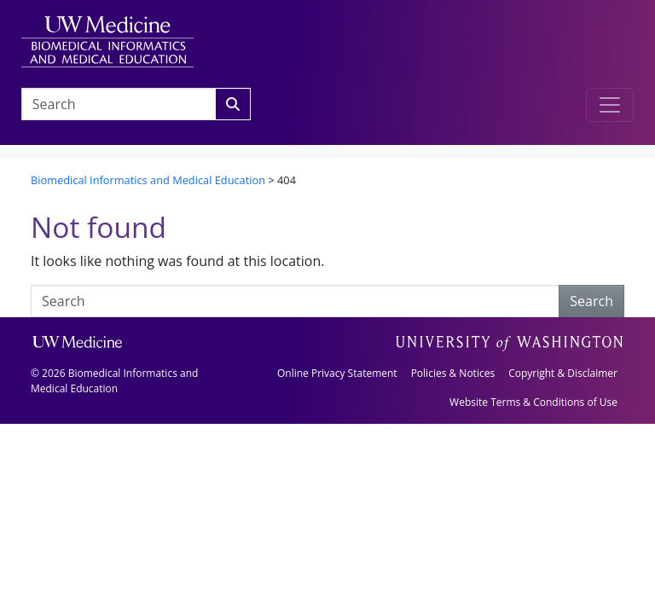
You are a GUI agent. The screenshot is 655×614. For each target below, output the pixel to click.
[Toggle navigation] (610, 105)
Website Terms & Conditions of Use (533, 402)
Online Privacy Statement (337, 373)
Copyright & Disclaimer (562, 373)
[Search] (233, 104)
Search (591, 301)
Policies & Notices (453, 373)
